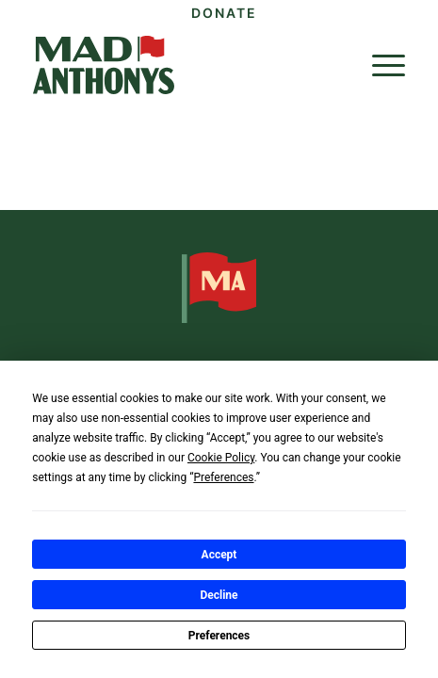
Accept (219, 554)
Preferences (219, 635)
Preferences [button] (223, 477)
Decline (218, 595)
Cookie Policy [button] (220, 457)
